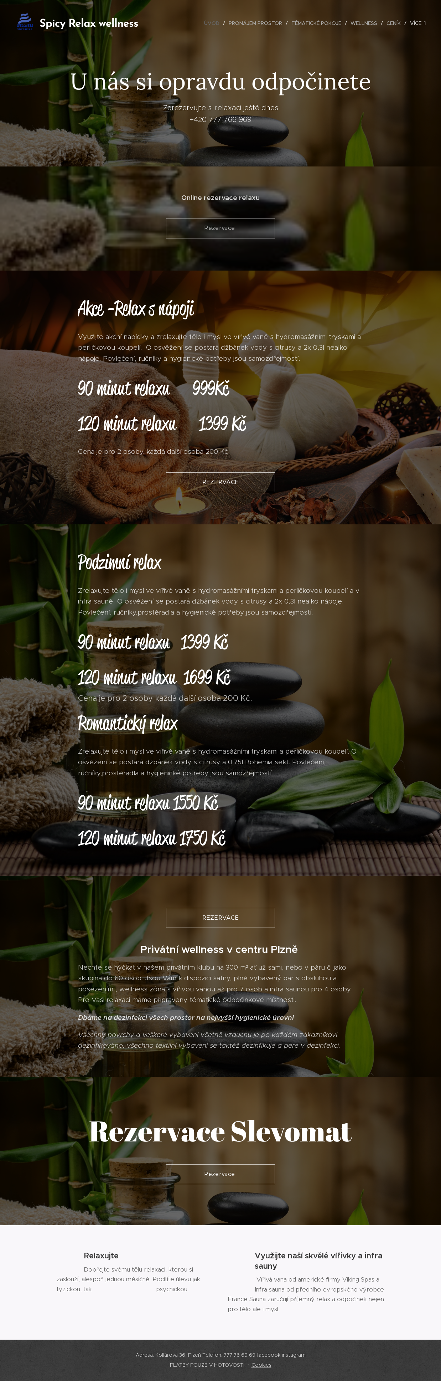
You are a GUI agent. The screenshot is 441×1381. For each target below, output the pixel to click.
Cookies (261, 1365)
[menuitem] (213, 23)
